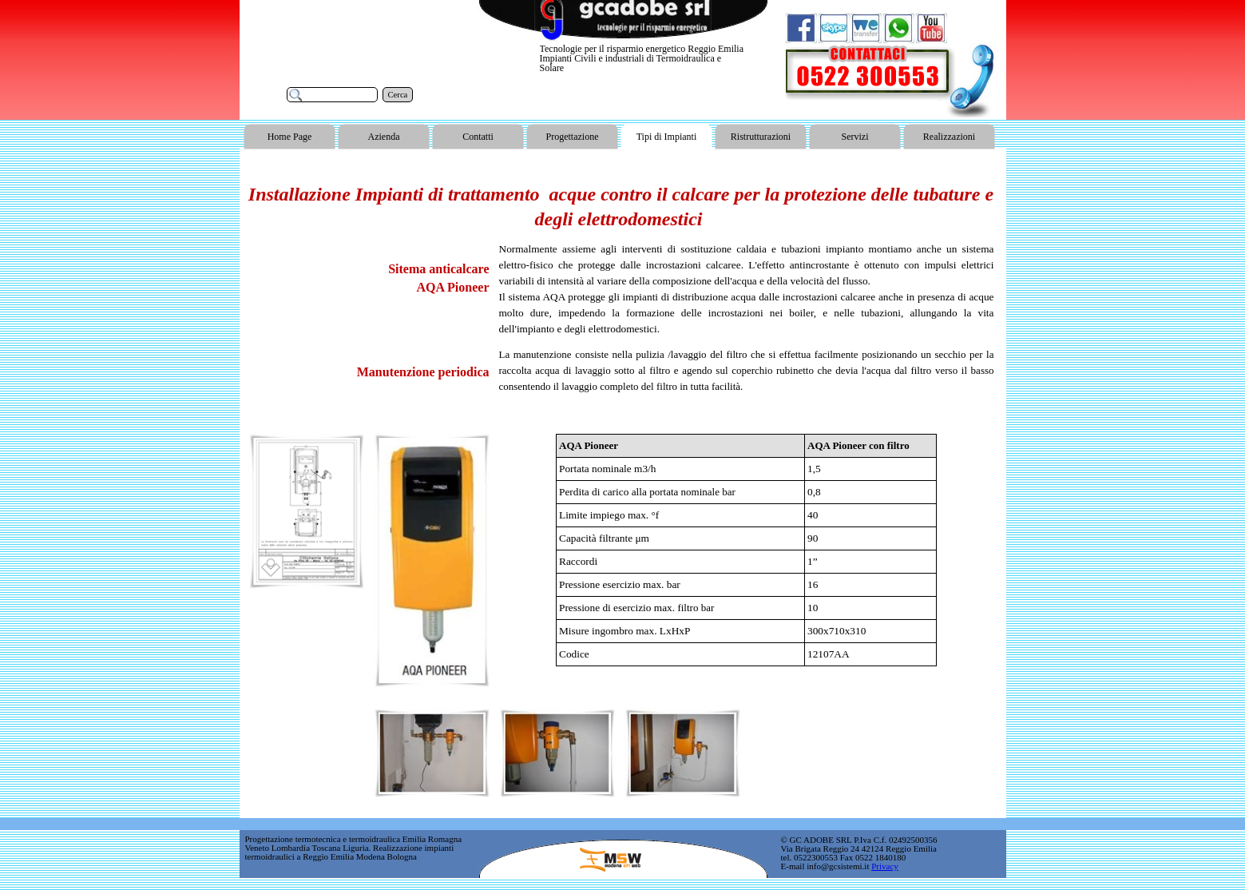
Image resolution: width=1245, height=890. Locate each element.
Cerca (398, 94)
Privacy (884, 866)
